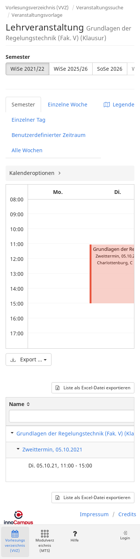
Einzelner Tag (29, 119)
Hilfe (74, 536)
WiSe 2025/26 (71, 68)
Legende (119, 104)
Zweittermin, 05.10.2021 (52, 449)
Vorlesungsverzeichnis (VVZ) (37, 7)
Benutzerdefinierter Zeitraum (48, 134)
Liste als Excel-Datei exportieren (93, 387)
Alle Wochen (27, 150)
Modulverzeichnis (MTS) (44, 541)
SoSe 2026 (109, 68)
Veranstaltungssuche (99, 7)
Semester (18, 56)
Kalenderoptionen (32, 172)
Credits (127, 514)
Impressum (94, 514)
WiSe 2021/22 (27, 68)
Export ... (28, 359)
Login (125, 535)
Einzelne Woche (67, 104)
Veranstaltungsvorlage (37, 15)
